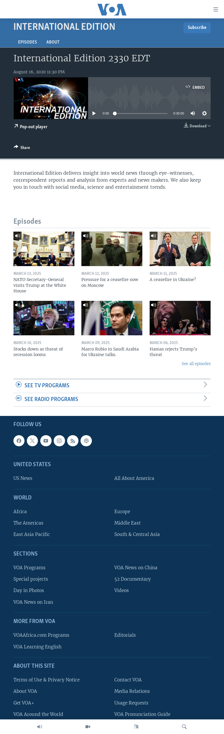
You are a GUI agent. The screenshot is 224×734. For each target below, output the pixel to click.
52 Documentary (132, 579)
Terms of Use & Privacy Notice (46, 680)
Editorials (125, 635)
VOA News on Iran (33, 602)
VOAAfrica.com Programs (41, 635)
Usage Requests (131, 703)
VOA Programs (29, 568)
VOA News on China (136, 568)
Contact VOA (128, 680)
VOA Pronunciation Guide (142, 714)
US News (22, 478)
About (53, 42)
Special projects (30, 579)
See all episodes (196, 363)
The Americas (28, 523)
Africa (20, 512)
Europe (122, 512)
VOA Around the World (38, 714)
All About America (134, 478)
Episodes (27, 42)
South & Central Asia (137, 534)
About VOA (25, 691)
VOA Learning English (37, 647)
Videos (121, 591)
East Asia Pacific (31, 534)
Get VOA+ (23, 703)
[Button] (22, 148)
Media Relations (132, 691)
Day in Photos (28, 591)
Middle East (127, 523)
